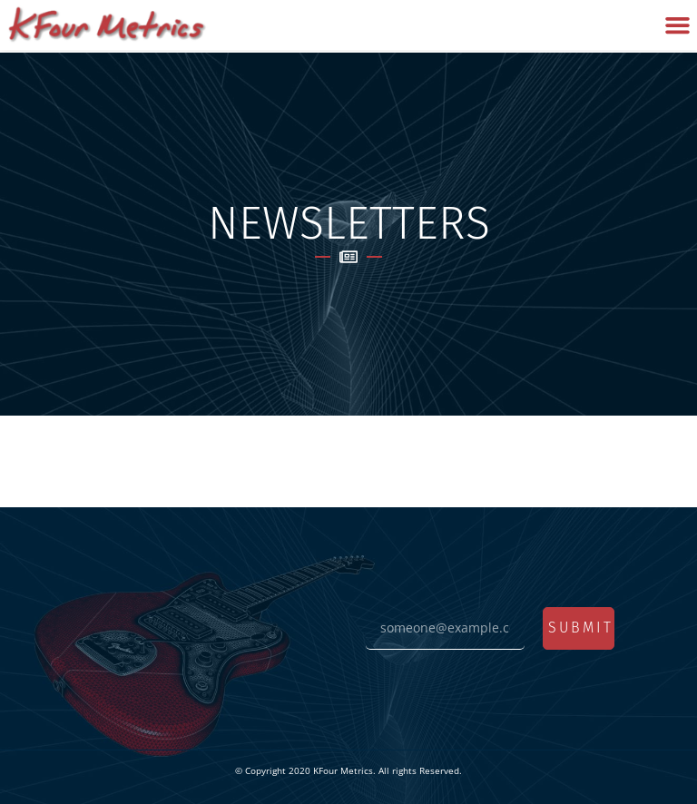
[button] (677, 25)
